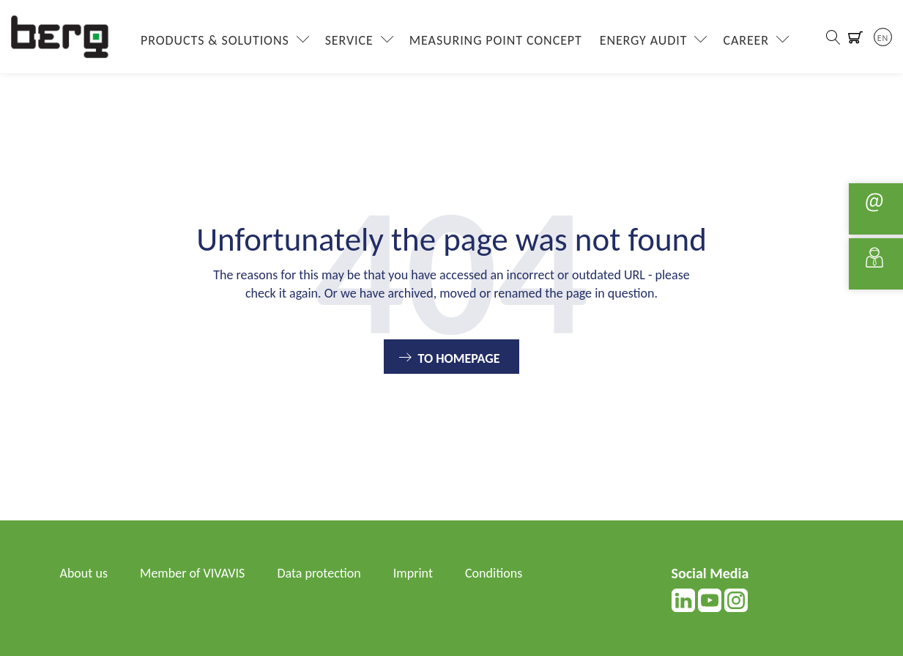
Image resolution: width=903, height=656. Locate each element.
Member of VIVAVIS (192, 573)
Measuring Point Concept (495, 40)
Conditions (493, 573)
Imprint (413, 573)
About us (84, 573)
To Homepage (458, 358)
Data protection (318, 573)
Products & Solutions (215, 40)
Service (349, 40)
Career (746, 40)
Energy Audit (644, 40)
